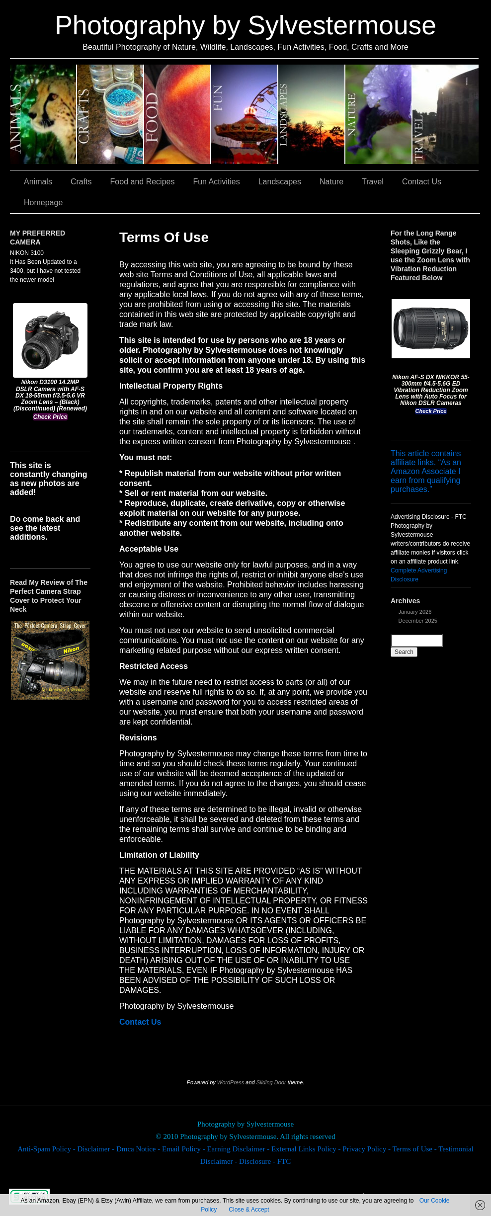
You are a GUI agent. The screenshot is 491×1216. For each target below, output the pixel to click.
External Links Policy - (306, 1149)
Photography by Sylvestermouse (245, 25)
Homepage (43, 202)
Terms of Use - (415, 1149)
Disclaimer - (97, 1149)
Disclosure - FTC (265, 1161)
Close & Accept (249, 1209)
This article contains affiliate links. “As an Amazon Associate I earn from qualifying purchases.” (426, 471)
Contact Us (421, 181)
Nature (378, 114)
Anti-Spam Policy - (47, 1149)
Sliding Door (271, 1082)
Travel (445, 114)
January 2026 (415, 612)
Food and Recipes (177, 114)
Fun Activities (244, 114)
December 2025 (418, 621)
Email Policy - (184, 1149)
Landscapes (311, 114)
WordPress (230, 1082)
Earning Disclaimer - (239, 1149)
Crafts (110, 114)
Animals (43, 114)
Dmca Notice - (139, 1149)
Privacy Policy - (367, 1149)
